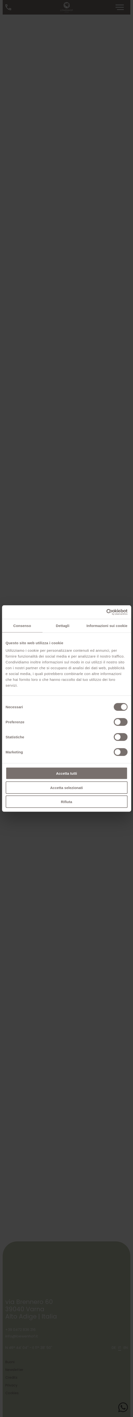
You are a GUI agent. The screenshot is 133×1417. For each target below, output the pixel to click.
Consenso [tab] (22, 625)
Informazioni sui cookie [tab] (106, 625)
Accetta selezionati (66, 787)
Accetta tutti (66, 773)
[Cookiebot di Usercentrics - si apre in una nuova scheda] (106, 612)
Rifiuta (66, 802)
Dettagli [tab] (63, 625)
